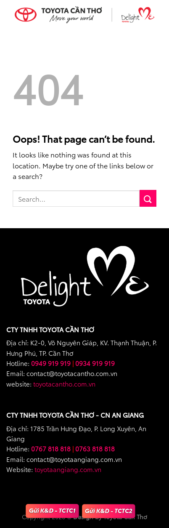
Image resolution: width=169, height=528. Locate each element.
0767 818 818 (51, 448)
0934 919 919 (95, 363)
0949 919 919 (51, 363)
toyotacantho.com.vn (64, 383)
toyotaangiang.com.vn (67, 469)
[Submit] (148, 198)
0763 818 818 (95, 448)
